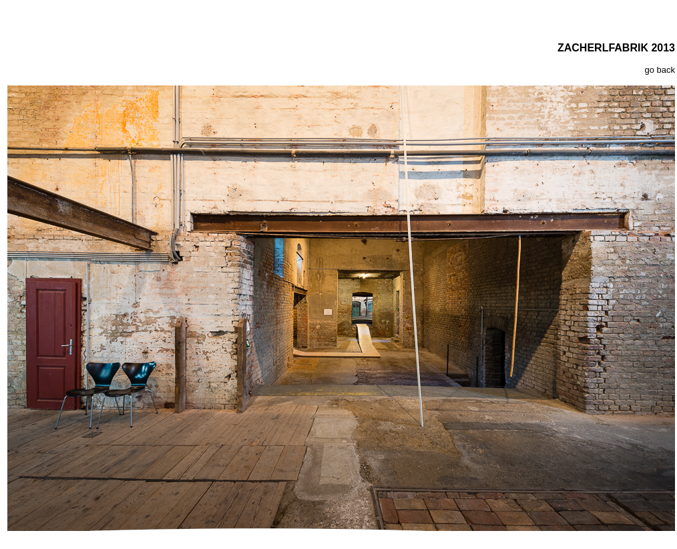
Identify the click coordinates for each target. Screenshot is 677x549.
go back (659, 70)
